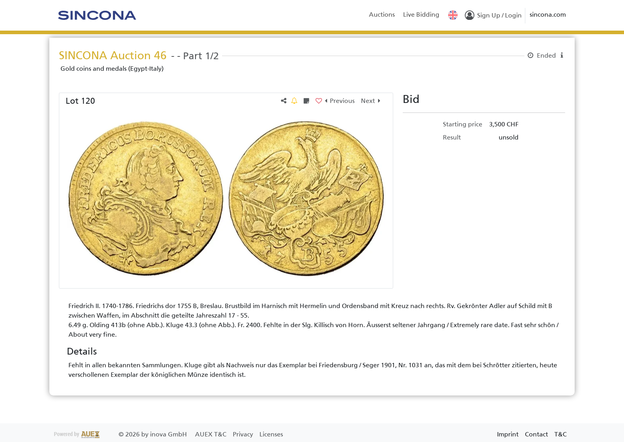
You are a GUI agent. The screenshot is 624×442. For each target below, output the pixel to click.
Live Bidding (421, 14)
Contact (536, 434)
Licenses (271, 434)
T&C (560, 434)
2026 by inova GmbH (121, 434)
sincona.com (548, 14)
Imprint (508, 434)
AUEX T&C (211, 434)
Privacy (244, 434)
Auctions (382, 14)
